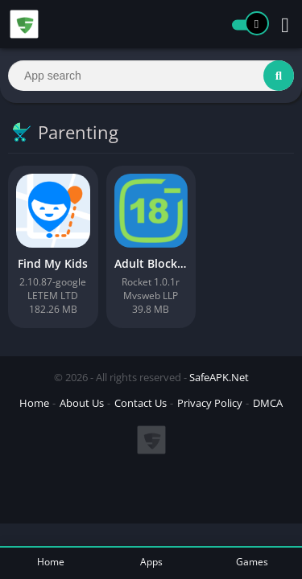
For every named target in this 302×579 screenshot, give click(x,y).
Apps (151, 562)
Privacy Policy (209, 403)
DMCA (268, 403)
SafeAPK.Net (219, 377)
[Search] (151, 75)
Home (34, 403)
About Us (82, 403)
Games (252, 562)
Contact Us (140, 403)
